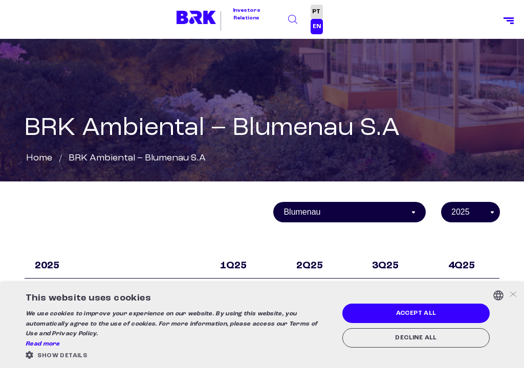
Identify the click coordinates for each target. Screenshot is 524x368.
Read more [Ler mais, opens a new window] (43, 344)
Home (39, 158)
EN (317, 27)
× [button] (512, 295)
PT (316, 12)
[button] (178, 355)
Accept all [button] (416, 313)
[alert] (262, 325)
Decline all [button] (415, 338)
